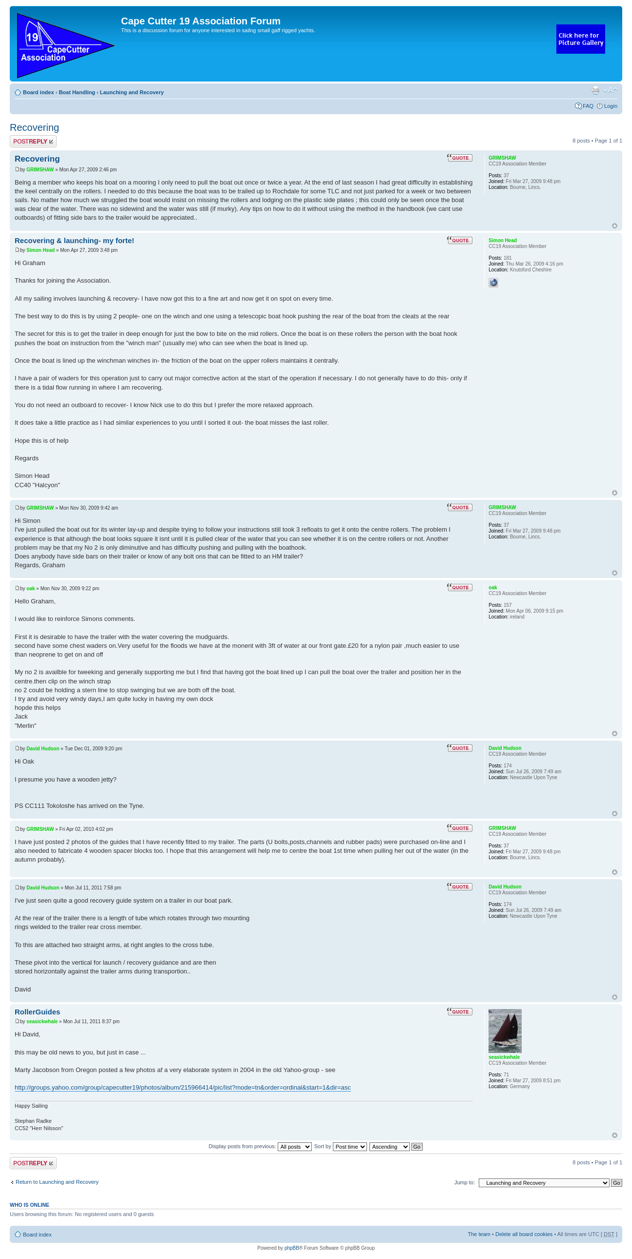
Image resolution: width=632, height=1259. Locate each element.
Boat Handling (77, 92)
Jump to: (464, 1182)
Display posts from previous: (260, 1146)
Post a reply (33, 141)
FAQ (588, 106)
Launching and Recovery (132, 92)
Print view (595, 90)
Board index (38, 92)
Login (610, 106)
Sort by (340, 1146)
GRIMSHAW (40, 169)
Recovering (34, 127)
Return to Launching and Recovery (57, 1182)
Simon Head (40, 250)
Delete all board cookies (523, 1234)
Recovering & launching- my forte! (74, 240)
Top (614, 225)
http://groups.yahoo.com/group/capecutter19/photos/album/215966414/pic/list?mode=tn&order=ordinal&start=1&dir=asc (183, 1087)
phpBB (292, 1248)
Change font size (610, 90)
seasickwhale (42, 1021)
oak (30, 588)
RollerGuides (37, 1012)
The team (479, 1234)
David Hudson (42, 748)
